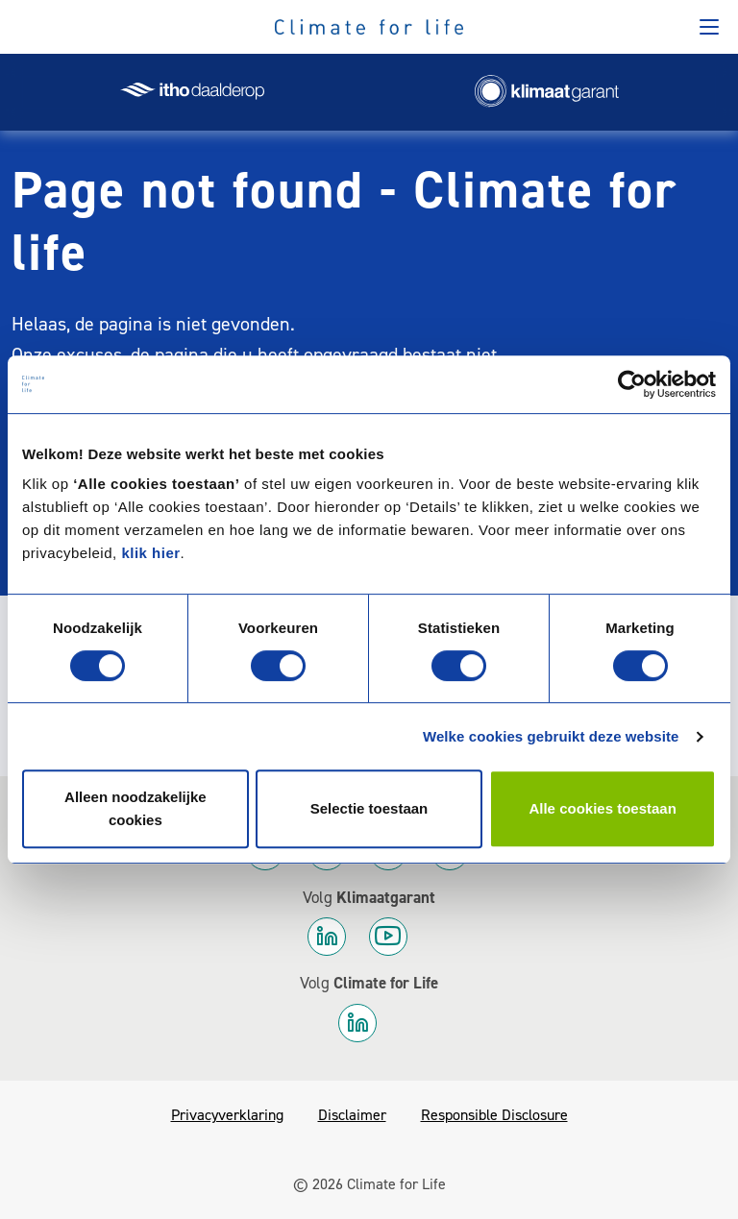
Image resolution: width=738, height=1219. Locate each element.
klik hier (150, 553)
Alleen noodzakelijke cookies (135, 808)
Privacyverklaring (227, 1115)
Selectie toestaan (369, 808)
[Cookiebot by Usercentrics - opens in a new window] (632, 384)
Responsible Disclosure (494, 1115)
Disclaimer (352, 1115)
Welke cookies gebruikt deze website (551, 736)
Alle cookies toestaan (602, 808)
